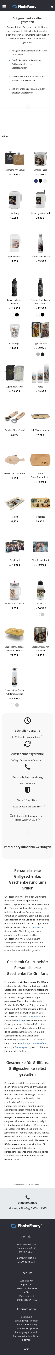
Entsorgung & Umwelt (26, 1332)
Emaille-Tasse (40, 169)
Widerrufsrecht (26, 1295)
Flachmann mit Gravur (14, 169)
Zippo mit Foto (40, 343)
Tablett (14, 516)
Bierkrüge (20, 1020)
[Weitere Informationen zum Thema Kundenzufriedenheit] (43, 759)
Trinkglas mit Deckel (14, 603)
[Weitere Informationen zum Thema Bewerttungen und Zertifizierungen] (44, 806)
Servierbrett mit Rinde (14, 473)
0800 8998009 (27, 783)
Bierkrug (15, 213)
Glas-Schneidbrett (40, 560)
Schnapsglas (14, 343)
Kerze (40, 386)
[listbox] (40, 180)
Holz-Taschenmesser (40, 430)
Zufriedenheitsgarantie (26, 1328)
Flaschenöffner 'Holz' (15, 430)
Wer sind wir (26, 1280)
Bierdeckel (15, 560)
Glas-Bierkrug (14, 256)
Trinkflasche (40, 603)
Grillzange (25, 1043)
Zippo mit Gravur (14, 386)
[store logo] (24, 6)
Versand (38, 1184)
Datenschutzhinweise (26, 1288)
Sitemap (26, 1339)
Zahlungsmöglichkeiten (26, 1320)
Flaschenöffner (39, 1043)
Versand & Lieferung (26, 1324)
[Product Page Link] (14, 157)
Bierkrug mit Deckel (40, 213)
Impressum (26, 1284)
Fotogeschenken (35, 927)
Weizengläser (22, 1047)
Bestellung (26, 1316)
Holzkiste (40, 516)
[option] (36, 181)
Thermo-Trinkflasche (40, 256)
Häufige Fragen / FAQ (26, 1299)
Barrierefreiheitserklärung (26, 1335)
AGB (26, 1292)
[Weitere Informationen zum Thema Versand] (42, 736)
